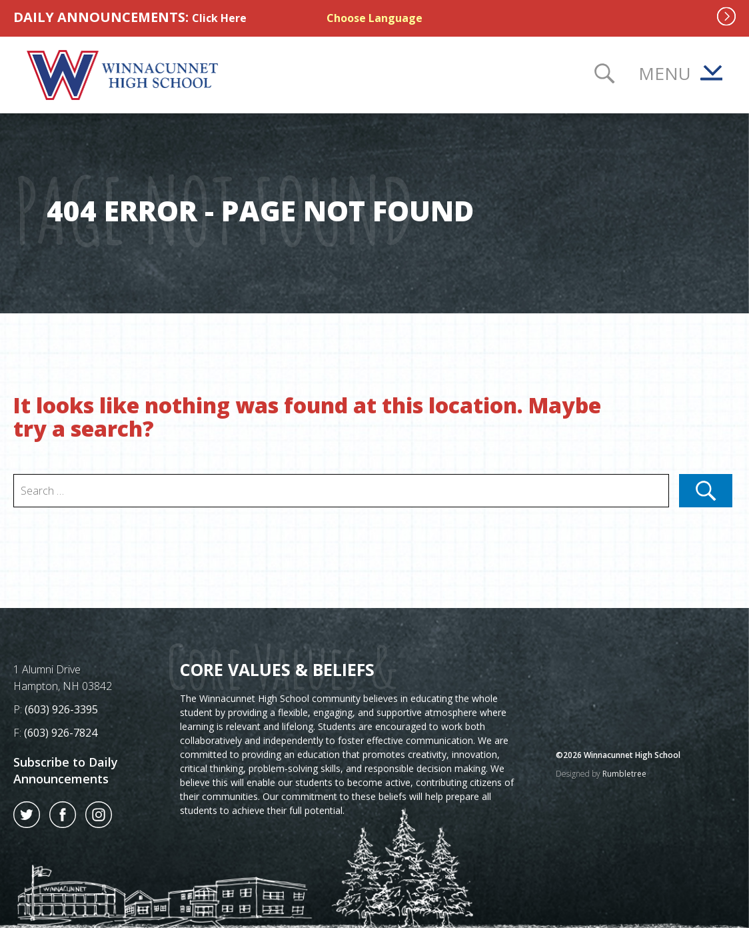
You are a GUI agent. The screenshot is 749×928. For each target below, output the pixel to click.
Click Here (219, 18)
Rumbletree (624, 773)
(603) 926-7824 (60, 732)
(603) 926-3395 (61, 709)
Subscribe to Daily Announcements (65, 770)
